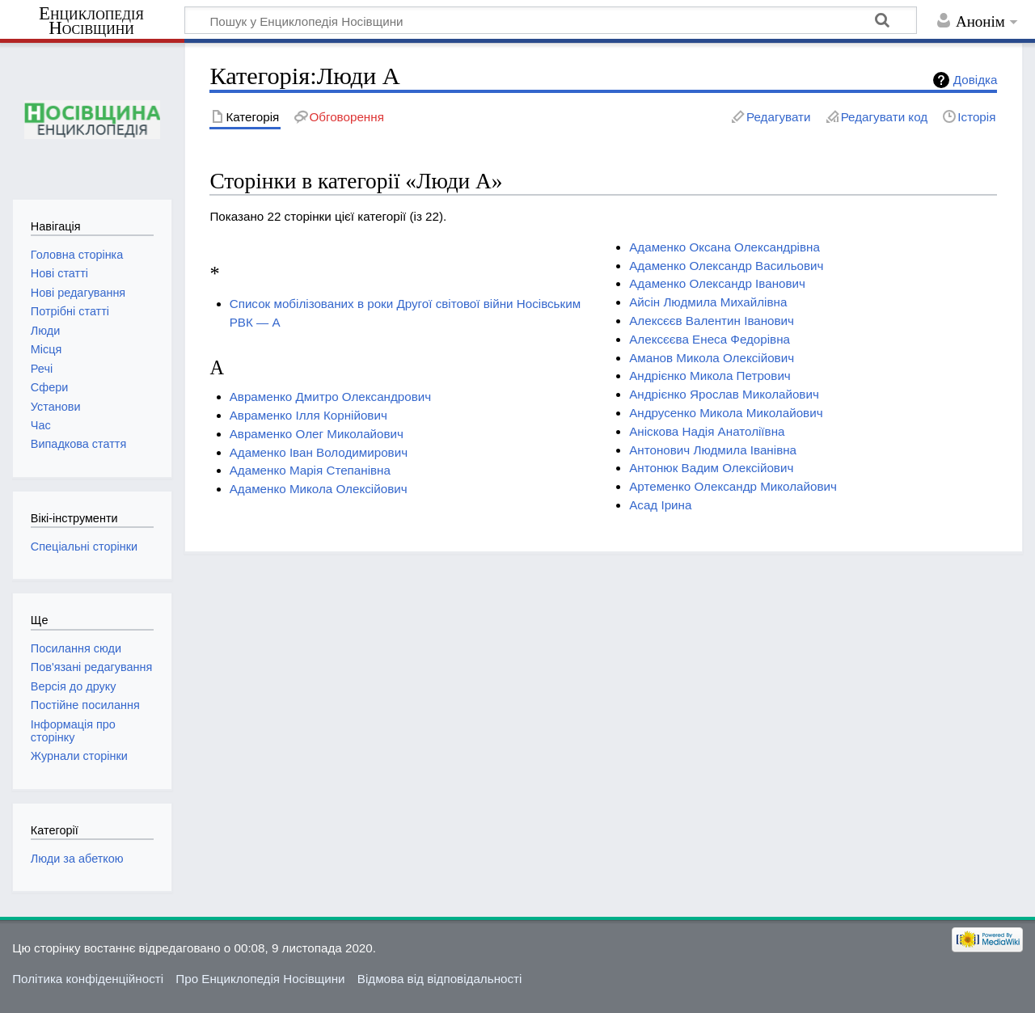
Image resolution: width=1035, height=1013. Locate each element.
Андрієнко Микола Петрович (710, 375)
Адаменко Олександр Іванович (717, 283)
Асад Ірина (660, 505)
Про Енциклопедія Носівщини (259, 979)
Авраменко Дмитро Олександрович (331, 396)
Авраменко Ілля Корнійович (308, 415)
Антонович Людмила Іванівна (712, 450)
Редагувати (778, 117)
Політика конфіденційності (87, 979)
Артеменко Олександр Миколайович (733, 486)
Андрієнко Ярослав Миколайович (724, 394)
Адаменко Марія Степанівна (310, 470)
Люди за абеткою (77, 858)
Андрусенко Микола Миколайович (725, 413)
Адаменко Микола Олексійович (319, 489)
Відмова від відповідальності (439, 979)
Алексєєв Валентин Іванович (711, 320)
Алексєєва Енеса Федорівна (709, 339)
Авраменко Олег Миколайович (316, 434)
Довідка (975, 80)
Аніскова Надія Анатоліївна (706, 431)
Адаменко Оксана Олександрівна (724, 247)
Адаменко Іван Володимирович (319, 452)
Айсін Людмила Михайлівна (708, 302)
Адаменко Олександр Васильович (726, 265)
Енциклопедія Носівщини (91, 21)
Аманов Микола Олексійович (711, 358)
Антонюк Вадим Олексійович (711, 468)
